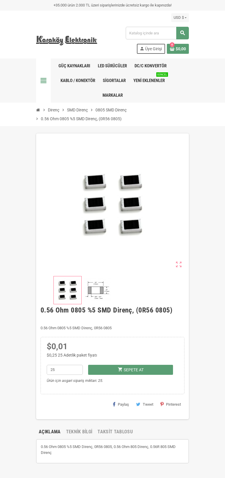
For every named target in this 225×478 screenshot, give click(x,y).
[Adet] (65, 370)
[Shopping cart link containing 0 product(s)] (178, 49)
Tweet (144, 404)
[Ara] (157, 33)
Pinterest (170, 404)
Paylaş (121, 404)
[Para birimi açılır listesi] (180, 17)
